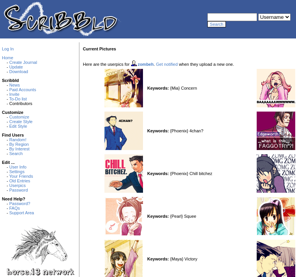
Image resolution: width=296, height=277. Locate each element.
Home (7, 57)
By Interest (19, 149)
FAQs (14, 208)
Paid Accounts (22, 89)
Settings (17, 171)
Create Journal (23, 62)
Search (16, 153)
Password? (19, 203)
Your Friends (21, 176)
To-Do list (18, 99)
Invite (14, 94)
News (14, 85)
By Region (19, 144)
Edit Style (18, 126)
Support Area (21, 212)
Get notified (167, 64)
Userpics (17, 185)
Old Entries (19, 181)
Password (18, 190)
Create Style (21, 121)
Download (18, 71)
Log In (8, 49)
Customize (19, 117)
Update (16, 67)
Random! (18, 139)
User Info (18, 167)
